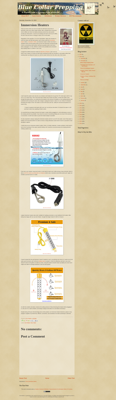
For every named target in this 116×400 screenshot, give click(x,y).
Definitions (48, 16)
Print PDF (25, 320)
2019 (80, 112)
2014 (80, 123)
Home (47, 378)
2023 (80, 103)
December (83, 58)
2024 (80, 56)
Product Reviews (60, 16)
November (83, 60)
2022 (80, 105)
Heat (32, 322)
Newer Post (23, 378)
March (82, 96)
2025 (80, 54)
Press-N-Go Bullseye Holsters (87, 68)
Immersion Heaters (84, 74)
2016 (80, 119)
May (82, 91)
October (83, 82)
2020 (80, 110)
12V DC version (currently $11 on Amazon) (34, 173)
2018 (80, 114)
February (83, 98)
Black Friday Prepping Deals (86, 62)
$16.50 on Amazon (45, 51)
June (82, 89)
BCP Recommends (75, 16)
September (83, 84)
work (24, 389)
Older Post (71, 378)
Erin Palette (27, 322)
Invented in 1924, (32, 41)
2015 (80, 121)
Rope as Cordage (84, 79)
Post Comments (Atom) (31, 381)
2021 (80, 107)
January (83, 100)
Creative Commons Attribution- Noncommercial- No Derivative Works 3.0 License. (54, 389)
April (82, 93)
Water (34, 322)
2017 (80, 116)
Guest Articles (36, 16)
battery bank (42, 261)
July (82, 87)
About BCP (25, 16)
